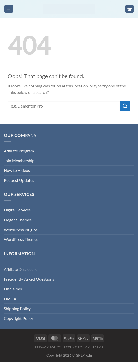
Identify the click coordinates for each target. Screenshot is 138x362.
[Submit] (125, 106)
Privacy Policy (48, 347)
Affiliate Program (19, 150)
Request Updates (19, 180)
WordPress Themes (21, 239)
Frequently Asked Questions (29, 279)
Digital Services (17, 209)
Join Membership (19, 160)
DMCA (10, 298)
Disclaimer (13, 288)
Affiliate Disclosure (20, 269)
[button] (8, 9)
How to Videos (17, 170)
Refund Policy (77, 347)
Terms (98, 347)
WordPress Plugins (21, 229)
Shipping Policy (17, 308)
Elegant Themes (18, 219)
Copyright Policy (18, 318)
